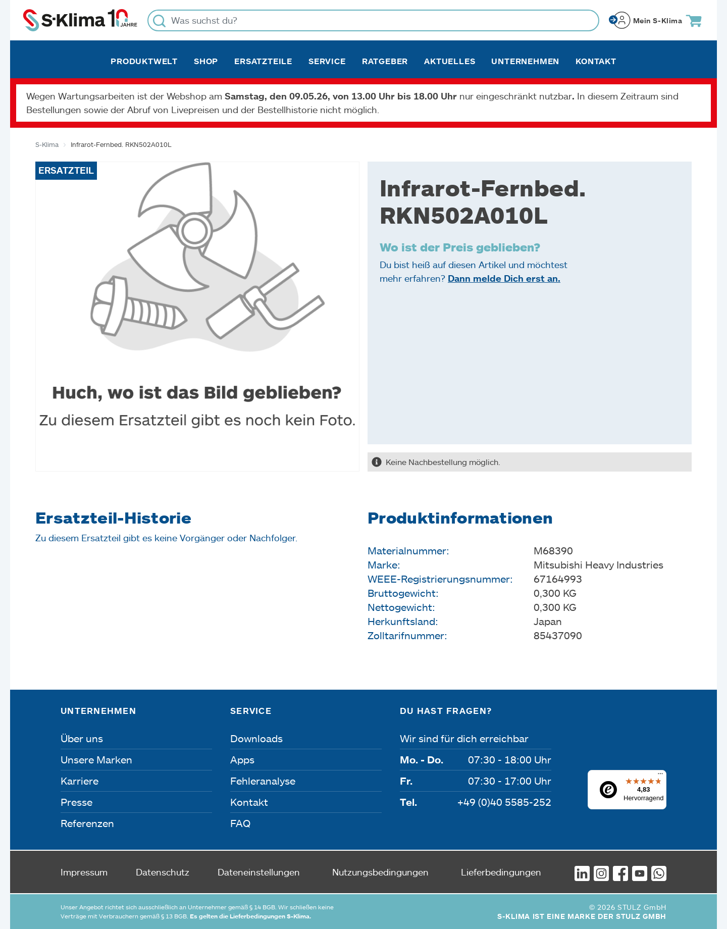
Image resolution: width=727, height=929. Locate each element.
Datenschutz (162, 872)
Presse (76, 802)
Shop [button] (206, 61)
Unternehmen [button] (525, 61)
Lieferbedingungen (501, 872)
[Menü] (660, 776)
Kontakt (596, 61)
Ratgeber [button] (385, 61)
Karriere (79, 781)
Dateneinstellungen (259, 872)
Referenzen (87, 823)
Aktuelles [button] (449, 61)
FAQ (240, 823)
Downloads (256, 738)
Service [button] (327, 61)
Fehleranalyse (262, 781)
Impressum (84, 872)
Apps (242, 759)
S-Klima (47, 144)
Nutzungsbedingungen (380, 872)
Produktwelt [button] (144, 61)
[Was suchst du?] (373, 20)
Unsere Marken (96, 759)
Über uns (82, 738)
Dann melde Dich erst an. (504, 278)
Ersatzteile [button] (263, 61)
